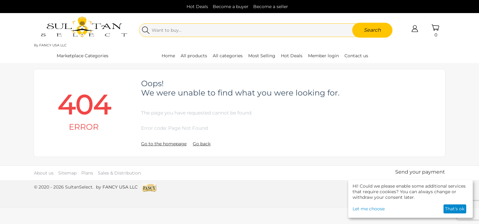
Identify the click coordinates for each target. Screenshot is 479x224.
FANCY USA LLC (53, 45)
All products (194, 55)
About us (44, 173)
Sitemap (67, 173)
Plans (87, 173)
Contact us (356, 55)
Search (372, 30)
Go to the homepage (164, 144)
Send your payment (420, 172)
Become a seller (270, 6)
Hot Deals (197, 6)
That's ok (454, 209)
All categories (228, 55)
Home (168, 55)
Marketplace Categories (82, 55)
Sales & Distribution (119, 173)
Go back (202, 144)
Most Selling (261, 55)
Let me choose (369, 209)
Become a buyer (231, 6)
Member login (323, 55)
